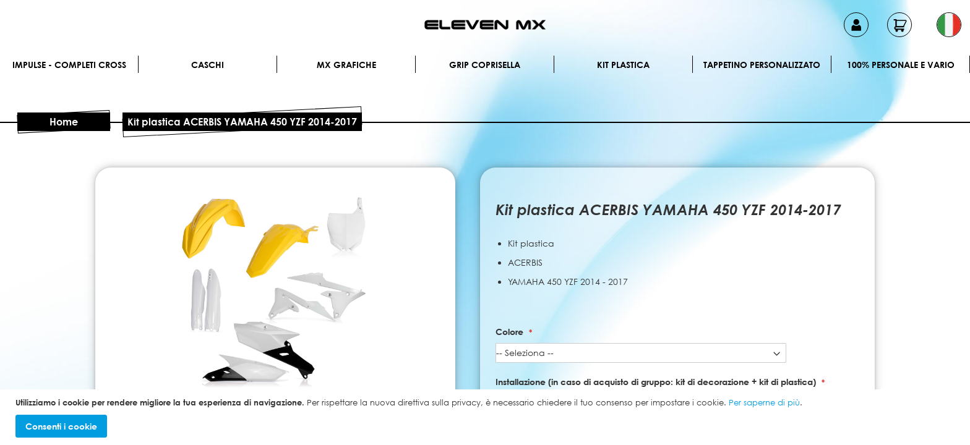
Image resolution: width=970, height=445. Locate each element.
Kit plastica (623, 64)
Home (63, 122)
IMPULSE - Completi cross (69, 64)
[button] (949, 24)
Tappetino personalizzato (761, 64)
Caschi (207, 64)
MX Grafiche (346, 64)
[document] (486, 417)
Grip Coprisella (484, 64)
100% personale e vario (901, 64)
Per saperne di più (764, 402)
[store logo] (485, 24)
